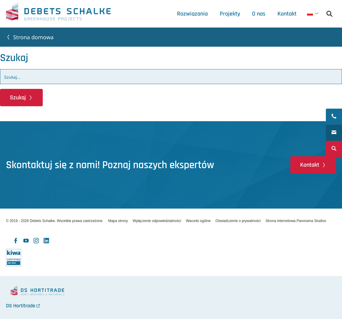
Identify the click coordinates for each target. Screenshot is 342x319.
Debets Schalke (58, 13)
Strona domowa (33, 37)
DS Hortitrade (20, 305)
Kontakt (309, 165)
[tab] (258, 14)
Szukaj (18, 97)
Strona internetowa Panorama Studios (295, 221)
